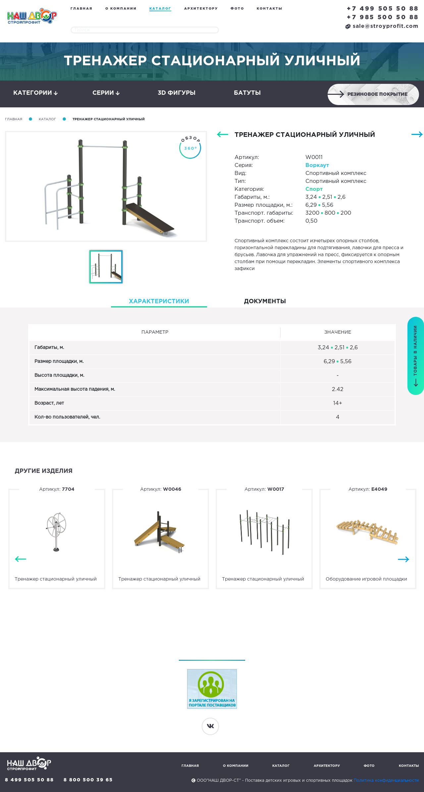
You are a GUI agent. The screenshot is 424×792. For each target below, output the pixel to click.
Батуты (247, 93)
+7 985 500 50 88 (383, 17)
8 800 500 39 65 (88, 780)
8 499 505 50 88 (29, 780)
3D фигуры (176, 93)
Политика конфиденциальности (386, 780)
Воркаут (317, 165)
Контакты (270, 8)
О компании (121, 8)
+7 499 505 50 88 (383, 9)
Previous (20, 559)
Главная (81, 8)
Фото (237, 8)
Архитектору (201, 8)
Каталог (160, 8)
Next (403, 559)
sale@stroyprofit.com (381, 26)
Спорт (314, 189)
